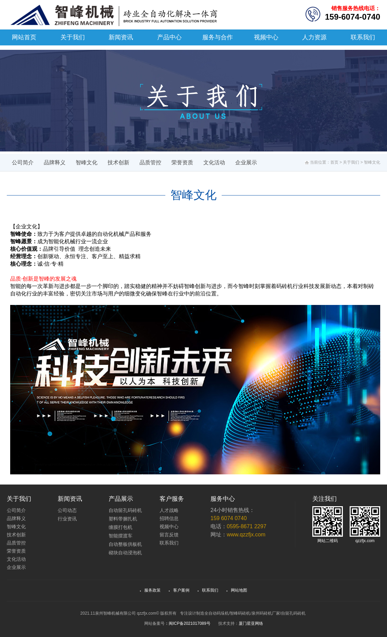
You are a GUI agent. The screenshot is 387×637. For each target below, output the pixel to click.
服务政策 (150, 590)
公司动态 (67, 510)
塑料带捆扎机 (123, 518)
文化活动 (214, 162)
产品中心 (169, 37)
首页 (334, 162)
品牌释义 (55, 162)
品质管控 (150, 162)
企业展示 (246, 162)
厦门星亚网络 (251, 623)
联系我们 (363, 37)
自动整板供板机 (125, 544)
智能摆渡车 (120, 535)
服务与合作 (217, 37)
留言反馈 (169, 534)
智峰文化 (86, 162)
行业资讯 (67, 518)
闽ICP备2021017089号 (189, 623)
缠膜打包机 (120, 527)
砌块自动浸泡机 (125, 552)
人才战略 (169, 510)
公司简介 (23, 162)
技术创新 (118, 162)
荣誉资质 (182, 162)
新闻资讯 (121, 37)
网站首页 (24, 37)
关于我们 (72, 37)
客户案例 (179, 590)
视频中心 (266, 37)
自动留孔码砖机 (125, 510)
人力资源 (314, 37)
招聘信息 (169, 518)
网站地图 (236, 590)
